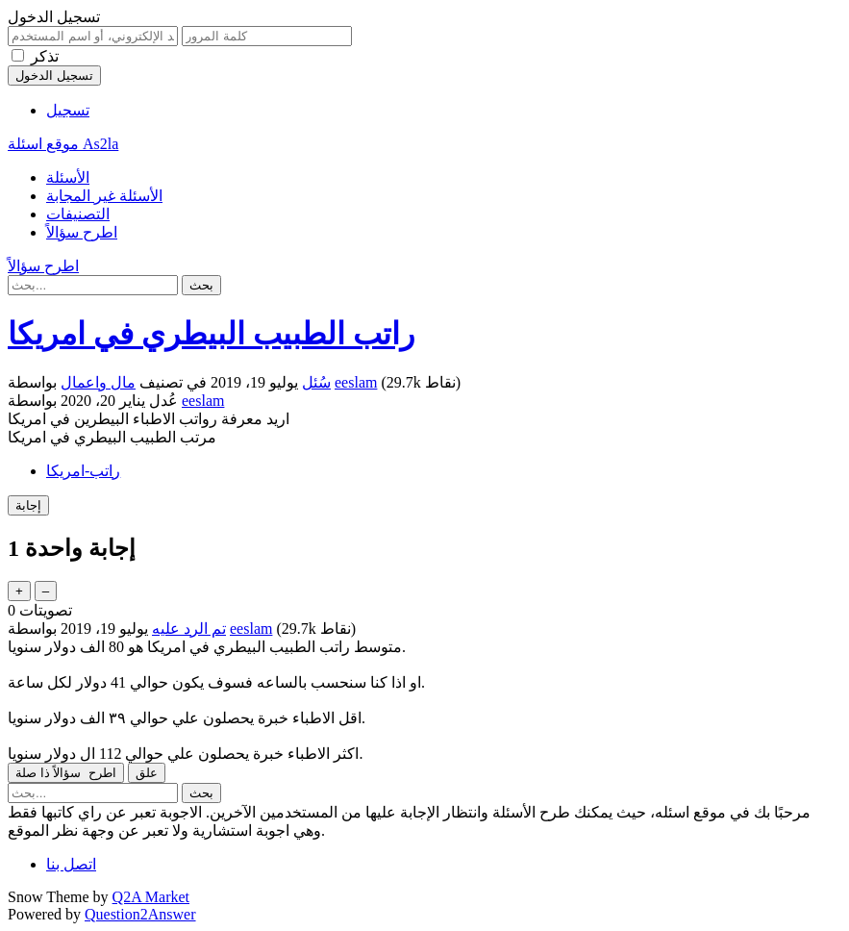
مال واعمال (98, 382)
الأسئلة (67, 177)
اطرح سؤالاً (81, 232)
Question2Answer (140, 914)
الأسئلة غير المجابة (104, 196)
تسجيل (67, 110)
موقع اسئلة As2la (63, 144)
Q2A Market (150, 897)
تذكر (45, 56)
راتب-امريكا (83, 471)
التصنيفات (78, 214)
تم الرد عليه (189, 628)
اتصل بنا (71, 864)
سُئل (316, 382)
